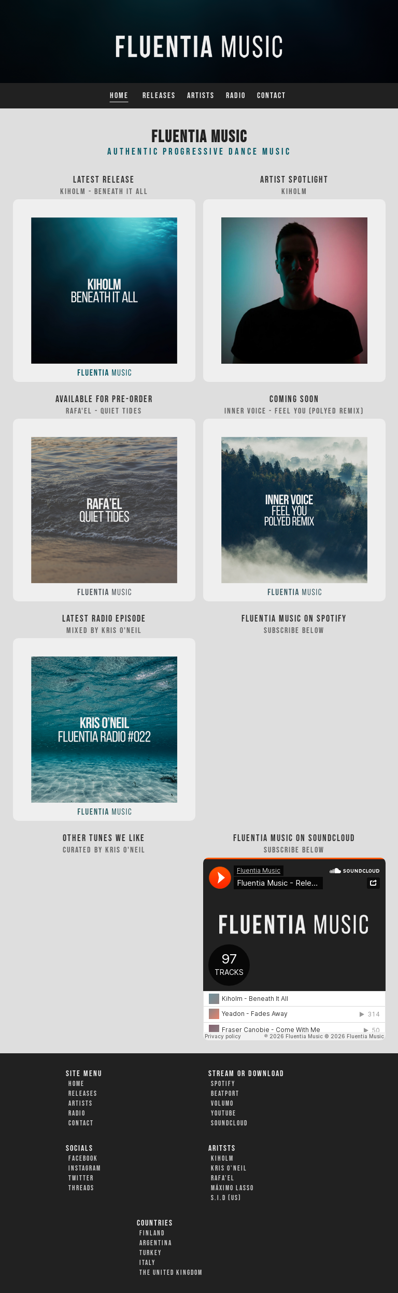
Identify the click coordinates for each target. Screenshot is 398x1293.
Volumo (222, 1103)
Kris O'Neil (229, 1168)
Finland (152, 1233)
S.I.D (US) (226, 1198)
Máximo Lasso (232, 1188)
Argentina (155, 1243)
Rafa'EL (223, 1178)
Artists (201, 96)
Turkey (150, 1253)
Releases (159, 96)
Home (119, 96)
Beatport (225, 1094)
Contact (271, 96)
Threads (81, 1188)
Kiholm (222, 1158)
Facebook (83, 1158)
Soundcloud (229, 1123)
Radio (236, 96)
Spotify (223, 1084)
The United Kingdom (171, 1273)
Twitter (81, 1178)
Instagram (84, 1168)
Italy (147, 1263)
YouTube (223, 1113)
